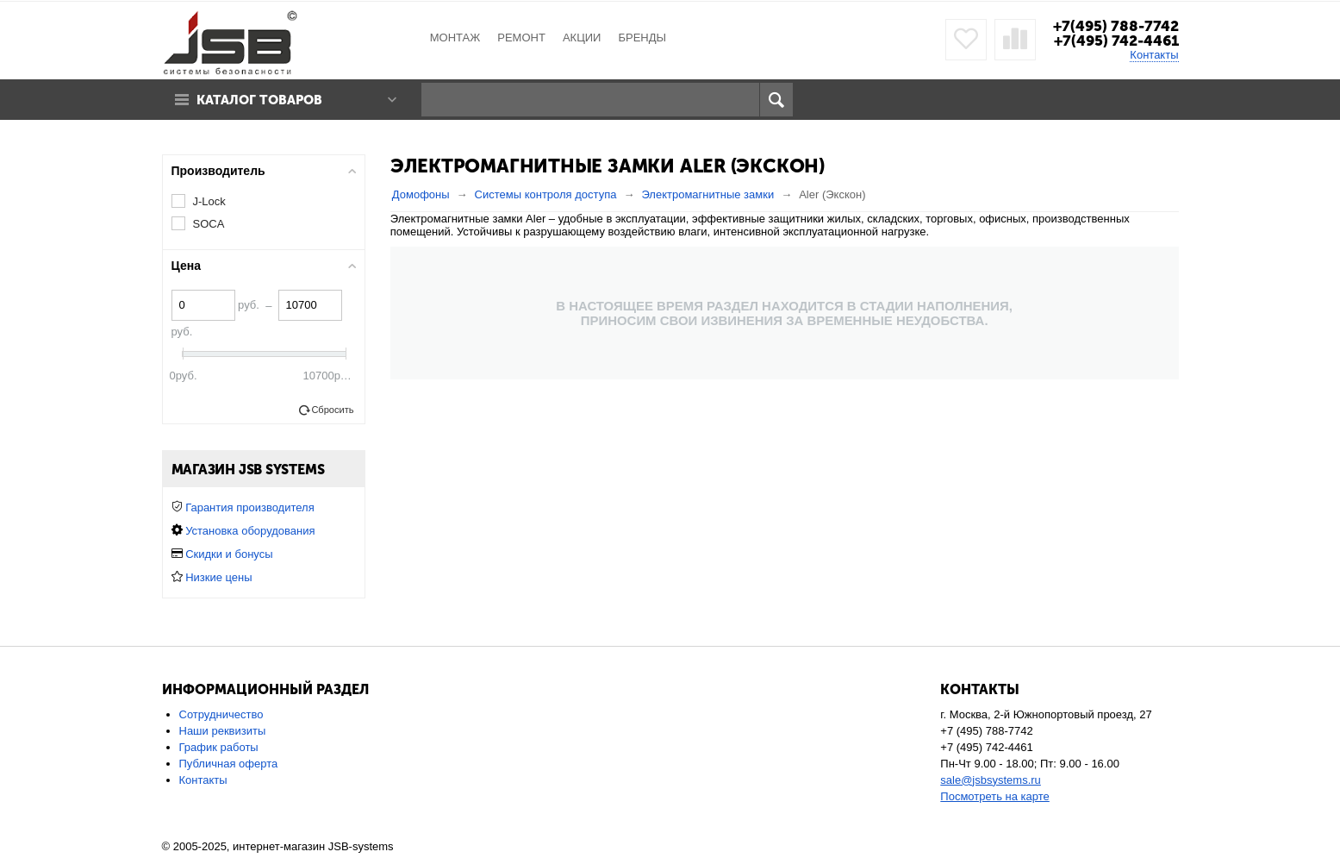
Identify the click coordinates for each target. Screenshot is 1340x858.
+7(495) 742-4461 (1116, 40)
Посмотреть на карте (994, 796)
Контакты (1154, 54)
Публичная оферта (228, 763)
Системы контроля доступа (546, 194)
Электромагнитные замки (707, 194)
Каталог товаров (259, 100)
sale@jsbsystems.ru (990, 779)
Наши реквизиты (222, 730)
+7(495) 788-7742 (1116, 25)
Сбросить (332, 409)
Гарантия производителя (250, 507)
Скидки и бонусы (228, 554)
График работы (219, 747)
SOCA (209, 223)
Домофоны (421, 194)
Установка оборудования (250, 530)
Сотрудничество (221, 714)
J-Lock (209, 201)
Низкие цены (218, 577)
